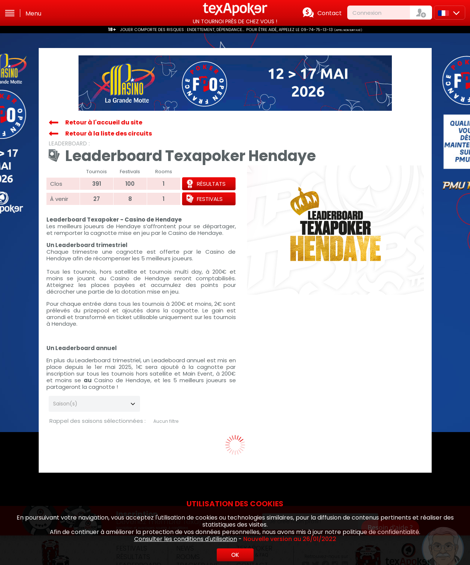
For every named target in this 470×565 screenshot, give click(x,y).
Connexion (367, 13)
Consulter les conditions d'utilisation (185, 538)
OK (235, 555)
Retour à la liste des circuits (108, 133)
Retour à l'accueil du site (103, 122)
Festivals (210, 199)
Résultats (211, 184)
